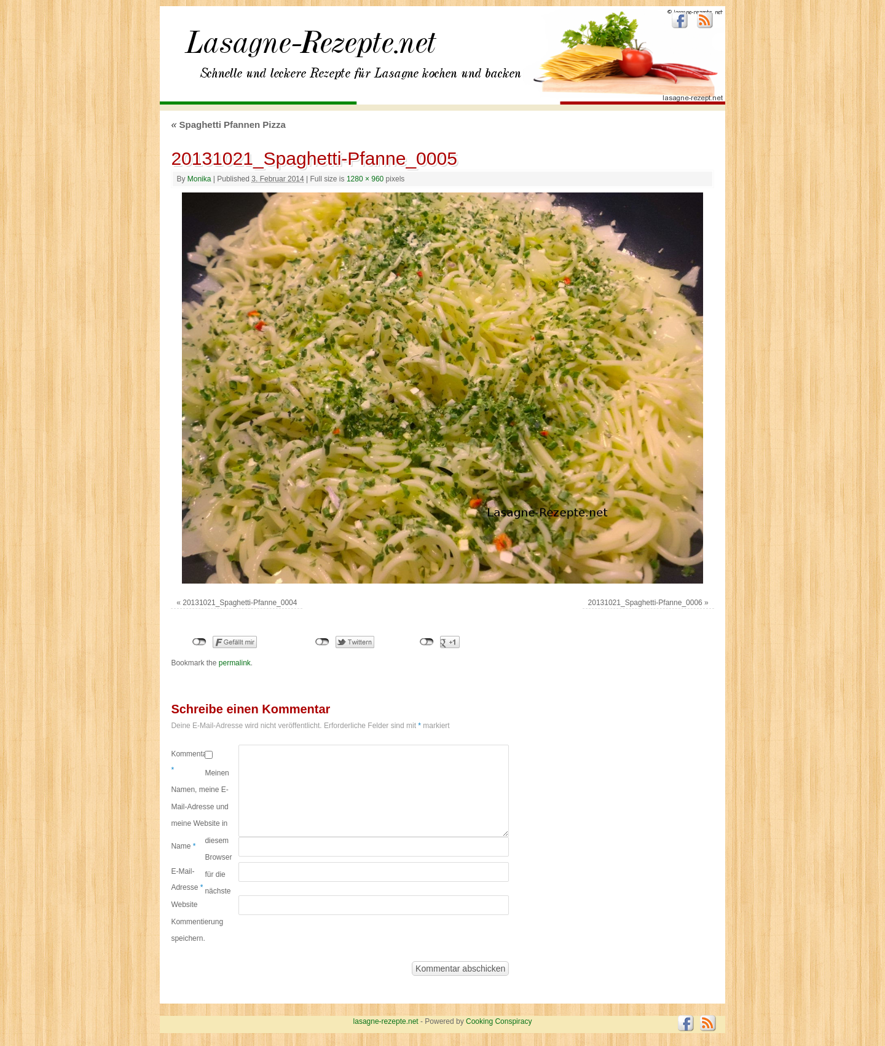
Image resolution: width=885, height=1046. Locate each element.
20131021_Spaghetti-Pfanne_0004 (240, 602)
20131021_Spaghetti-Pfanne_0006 (645, 602)
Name (183, 846)
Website (184, 904)
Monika (199, 179)
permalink (235, 663)
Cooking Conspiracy (499, 1021)
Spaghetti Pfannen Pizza (228, 124)
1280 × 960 (365, 179)
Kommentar (188, 762)
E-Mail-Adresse (187, 879)
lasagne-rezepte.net (310, 49)
